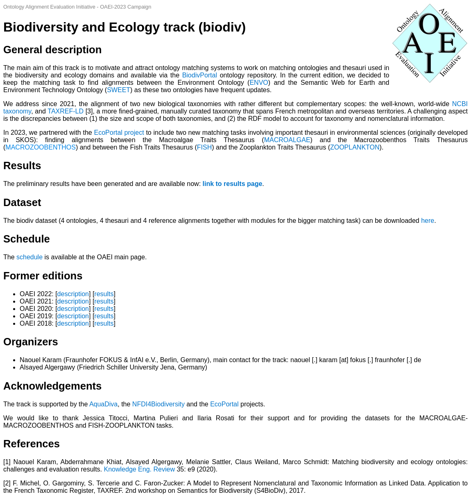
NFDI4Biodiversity (158, 404)
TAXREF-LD (66, 111)
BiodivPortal (199, 75)
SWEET (118, 89)
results (103, 293)
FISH (204, 147)
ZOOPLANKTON (355, 147)
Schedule (26, 239)
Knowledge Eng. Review (140, 469)
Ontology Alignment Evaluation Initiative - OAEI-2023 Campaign (77, 7)
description (73, 293)
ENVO (258, 82)
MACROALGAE (287, 139)
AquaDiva (103, 404)
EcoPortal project (119, 132)
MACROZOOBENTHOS (40, 147)
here (427, 220)
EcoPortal (224, 404)
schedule (29, 257)
